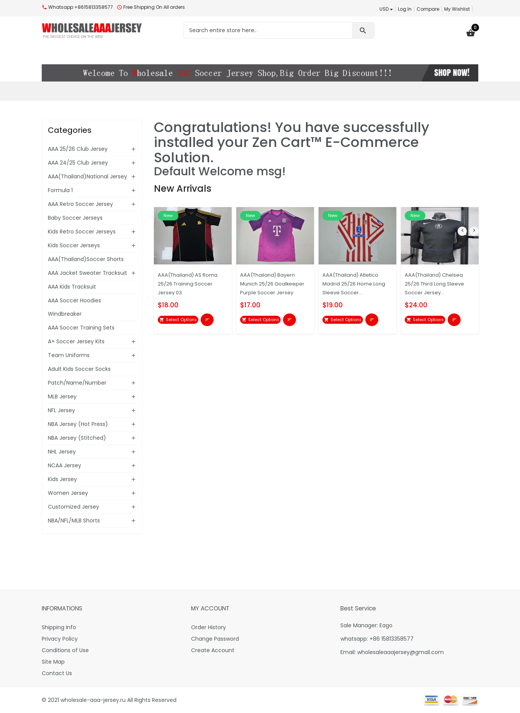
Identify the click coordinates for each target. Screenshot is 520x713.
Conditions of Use (65, 650)
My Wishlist (457, 9)
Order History (208, 627)
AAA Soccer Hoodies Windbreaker (74, 307)
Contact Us (57, 673)
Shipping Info (59, 627)
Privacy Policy (60, 639)
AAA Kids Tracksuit (72, 286)
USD (386, 9)
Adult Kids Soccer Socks (79, 369)
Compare (428, 9)
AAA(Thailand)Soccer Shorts (86, 259)
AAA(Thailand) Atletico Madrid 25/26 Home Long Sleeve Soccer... (355, 283)
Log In (405, 9)
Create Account (212, 650)
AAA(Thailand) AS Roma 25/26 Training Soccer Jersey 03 (192, 283)
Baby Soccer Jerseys (75, 218)
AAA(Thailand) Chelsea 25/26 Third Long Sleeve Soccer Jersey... (439, 283)
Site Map (53, 662)
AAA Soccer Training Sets (81, 327)
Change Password (215, 639)
